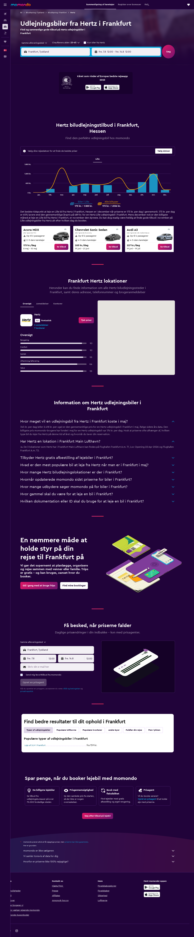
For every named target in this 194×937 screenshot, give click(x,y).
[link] (66, 239)
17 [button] (48, 101)
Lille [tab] (102, 151)
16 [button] (92, 94)
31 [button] (48, 116)
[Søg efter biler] (5, 27)
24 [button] (48, 109)
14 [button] (77, 94)
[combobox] (38, 42)
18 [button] (56, 101)
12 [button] (63, 94)
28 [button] (77, 109)
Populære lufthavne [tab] (71, 722)
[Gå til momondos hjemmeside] (21, 4)
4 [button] (55, 87)
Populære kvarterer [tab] (97, 722)
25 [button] (55, 109)
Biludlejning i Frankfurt (62, 12)
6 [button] (70, 87)
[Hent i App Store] (157, 887)
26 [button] (63, 109)
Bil (26, 12)
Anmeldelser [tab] (47, 296)
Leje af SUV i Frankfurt (39, 738)
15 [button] (85, 94)
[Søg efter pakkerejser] (5, 33)
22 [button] (84, 101)
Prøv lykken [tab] (159, 722)
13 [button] (70, 94)
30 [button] (92, 109)
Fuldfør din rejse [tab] (138, 722)
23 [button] (92, 101)
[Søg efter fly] (5, 14)
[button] (5, 4)
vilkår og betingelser (76, 681)
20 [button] (70, 101)
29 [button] (84, 109)
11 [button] (56, 94)
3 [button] (48, 87)
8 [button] (84, 87)
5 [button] (63, 87)
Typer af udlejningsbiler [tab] (43, 722)
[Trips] (5, 42)
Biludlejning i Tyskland (40, 12)
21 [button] (77, 101)
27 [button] (70, 109)
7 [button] (77, 87)
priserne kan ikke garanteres (81, 834)
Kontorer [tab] (62, 296)
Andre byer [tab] (118, 722)
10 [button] (48, 94)
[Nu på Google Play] (157, 879)
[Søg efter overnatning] (5, 20)
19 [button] (63, 101)
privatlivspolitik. (31, 684)
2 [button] (92, 80)
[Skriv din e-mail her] (65, 659)
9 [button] (92, 87)
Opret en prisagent (151, 791)
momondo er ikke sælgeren (104, 843)
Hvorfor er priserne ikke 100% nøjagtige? (104, 854)
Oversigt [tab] (31, 296)
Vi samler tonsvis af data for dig (104, 848)
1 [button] (84, 80)
